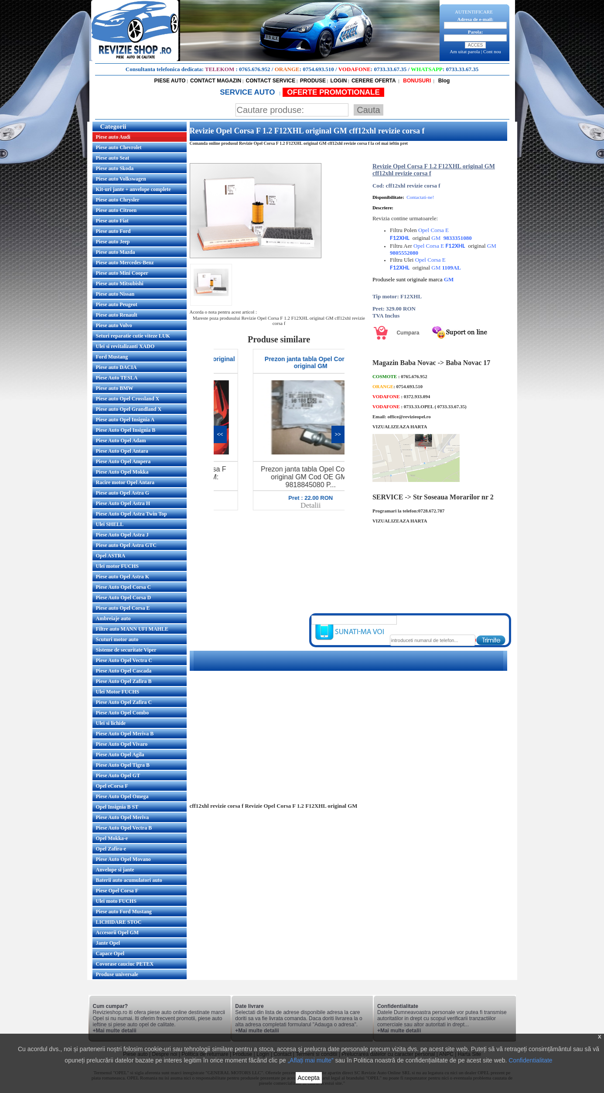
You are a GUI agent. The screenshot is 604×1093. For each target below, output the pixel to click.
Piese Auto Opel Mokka (122, 472)
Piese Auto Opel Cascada (124, 671)
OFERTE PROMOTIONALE (333, 92)
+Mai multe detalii (114, 1031)
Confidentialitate (530, 1060)
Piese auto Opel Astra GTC (126, 545)
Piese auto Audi (113, 137)
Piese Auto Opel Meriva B (125, 734)
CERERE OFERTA (373, 81)
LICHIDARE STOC (119, 922)
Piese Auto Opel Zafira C (124, 702)
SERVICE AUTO (248, 92)
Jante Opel (108, 943)
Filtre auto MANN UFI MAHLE (132, 629)
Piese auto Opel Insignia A (125, 420)
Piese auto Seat (113, 158)
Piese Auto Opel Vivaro (122, 744)
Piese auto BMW (114, 388)
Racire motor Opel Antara (125, 482)
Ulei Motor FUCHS (118, 692)
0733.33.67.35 (390, 69)
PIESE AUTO (170, 81)
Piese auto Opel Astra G (123, 493)
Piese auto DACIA (116, 367)
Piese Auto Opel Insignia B (126, 430)
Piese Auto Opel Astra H (123, 503)
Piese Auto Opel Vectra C (124, 660)
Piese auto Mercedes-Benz (125, 263)
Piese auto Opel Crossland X (128, 399)
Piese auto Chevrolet (119, 147)
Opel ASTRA (111, 556)
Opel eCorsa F (112, 786)
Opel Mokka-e (112, 838)
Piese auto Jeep (113, 242)
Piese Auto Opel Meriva (122, 817)
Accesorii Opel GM (117, 932)
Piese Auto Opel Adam (121, 440)
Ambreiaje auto (113, 618)
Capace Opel (110, 953)
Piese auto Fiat (112, 221)
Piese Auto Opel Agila (120, 754)
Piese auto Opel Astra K (123, 577)
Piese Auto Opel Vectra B (124, 828)
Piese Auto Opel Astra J (122, 535)
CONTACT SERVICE (271, 81)
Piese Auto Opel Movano (123, 859)
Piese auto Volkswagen (121, 179)
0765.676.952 (254, 69)
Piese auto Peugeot (116, 304)
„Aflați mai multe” (311, 1060)
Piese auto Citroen (116, 210)
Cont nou (492, 51)
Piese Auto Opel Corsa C (123, 587)
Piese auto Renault (116, 315)
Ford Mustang (112, 357)
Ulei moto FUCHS (116, 901)
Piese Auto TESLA (117, 378)
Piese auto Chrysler (118, 200)
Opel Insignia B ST (117, 807)
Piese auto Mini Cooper (122, 273)
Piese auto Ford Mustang (124, 912)
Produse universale (117, 974)
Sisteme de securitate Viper (126, 650)
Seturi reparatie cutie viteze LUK (133, 336)
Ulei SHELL (110, 524)
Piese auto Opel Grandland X (129, 409)
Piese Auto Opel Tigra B (123, 765)
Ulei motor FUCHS (117, 566)
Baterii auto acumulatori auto (129, 880)
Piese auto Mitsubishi (119, 283)
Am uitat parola (465, 51)
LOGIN (338, 81)
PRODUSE (313, 81)
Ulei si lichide (111, 723)
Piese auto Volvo (114, 325)
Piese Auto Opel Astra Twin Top (131, 514)
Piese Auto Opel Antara (122, 451)
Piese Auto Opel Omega (122, 796)
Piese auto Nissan (115, 294)
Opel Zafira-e (111, 849)
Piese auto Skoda (115, 168)
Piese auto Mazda (115, 252)
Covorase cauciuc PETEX (125, 964)
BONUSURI (416, 81)
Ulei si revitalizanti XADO (125, 346)
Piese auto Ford (113, 231)
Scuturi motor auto (117, 639)
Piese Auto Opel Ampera (123, 461)
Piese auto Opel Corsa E (123, 608)
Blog (443, 81)
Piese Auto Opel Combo (122, 713)
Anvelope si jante (115, 870)
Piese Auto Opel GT (118, 775)
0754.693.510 (318, 69)
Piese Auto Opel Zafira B (124, 681)
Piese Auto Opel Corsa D (123, 597)
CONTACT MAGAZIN (215, 81)
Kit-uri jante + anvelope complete (133, 189)
